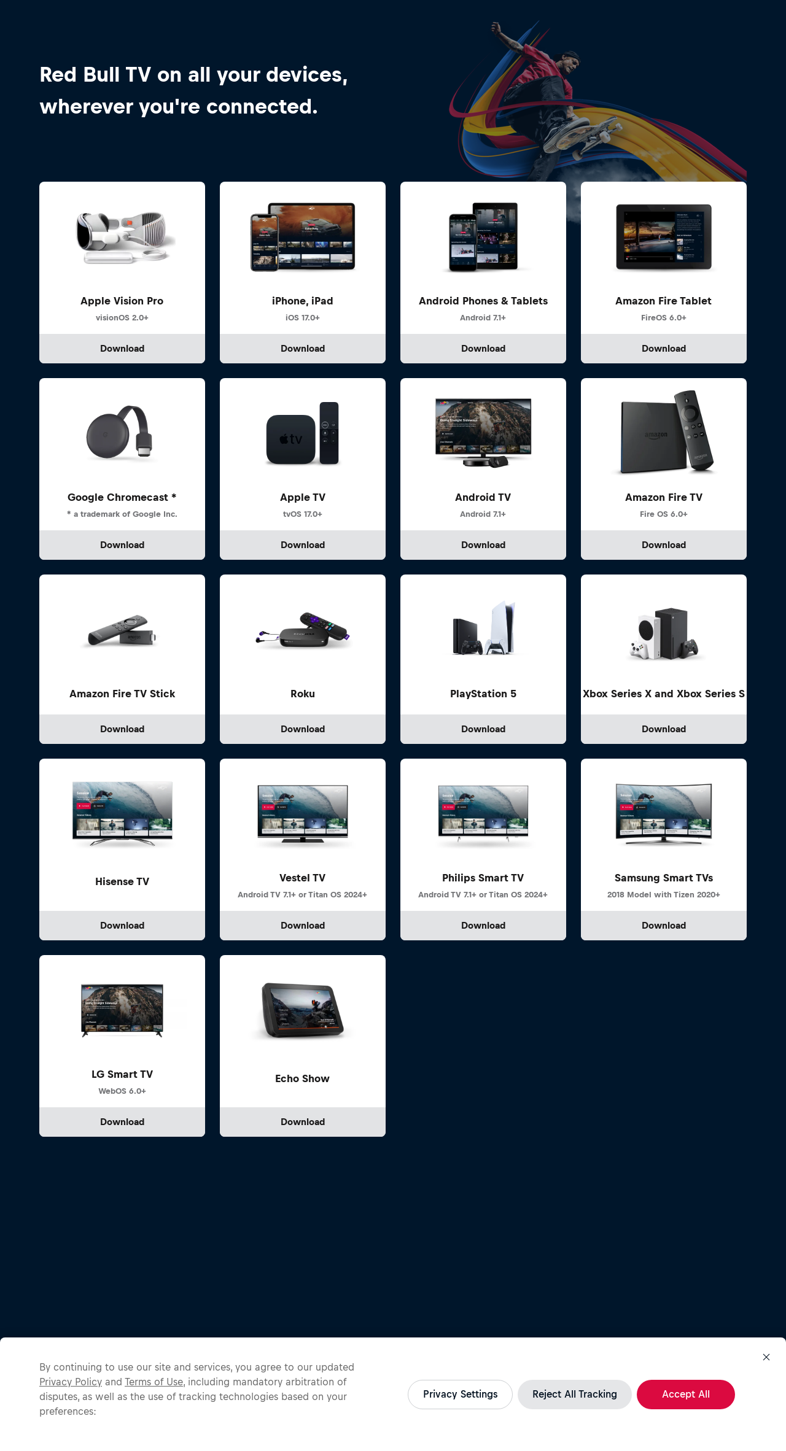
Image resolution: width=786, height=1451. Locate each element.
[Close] (766, 1357)
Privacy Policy (70, 1381)
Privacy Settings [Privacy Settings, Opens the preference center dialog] (460, 1393)
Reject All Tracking (574, 1393)
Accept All (686, 1393)
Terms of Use (154, 1381)
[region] (393, 1394)
